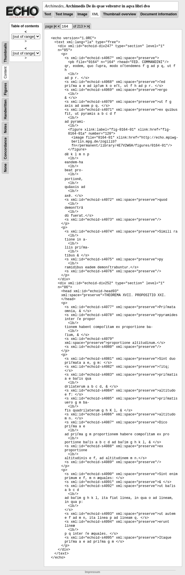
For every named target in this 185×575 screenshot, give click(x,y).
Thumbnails (5, 52)
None (5, 168)
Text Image (64, 14)
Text (47, 14)
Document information (158, 14)
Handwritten (5, 109)
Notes (5, 128)
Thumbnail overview (119, 14)
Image (83, 14)
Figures (5, 89)
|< (55, 26)
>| (88, 26)
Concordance (5, 148)
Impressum (92, 572)
